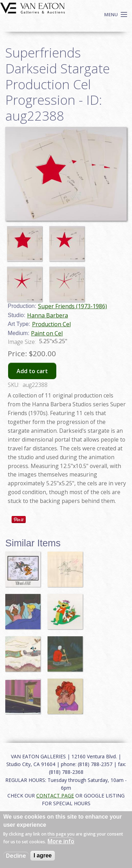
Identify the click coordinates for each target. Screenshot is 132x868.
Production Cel (51, 324)
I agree (42, 855)
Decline (16, 856)
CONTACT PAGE (55, 795)
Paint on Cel (47, 333)
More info (61, 841)
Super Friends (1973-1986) (72, 306)
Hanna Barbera (47, 315)
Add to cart (32, 371)
